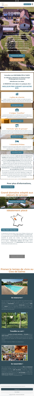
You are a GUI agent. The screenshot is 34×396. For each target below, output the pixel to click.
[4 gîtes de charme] (17, 94)
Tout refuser (17, 392)
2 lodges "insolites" (17, 113)
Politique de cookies (12, 394)
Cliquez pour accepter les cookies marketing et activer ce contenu (17, 256)
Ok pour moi (17, 389)
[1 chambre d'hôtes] (17, 141)
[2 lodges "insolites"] (17, 110)
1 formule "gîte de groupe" (17, 129)
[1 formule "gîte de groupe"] (17, 126)
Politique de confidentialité (20, 394)
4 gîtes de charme (17, 97)
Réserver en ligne (27, 4)
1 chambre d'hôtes (17, 144)
